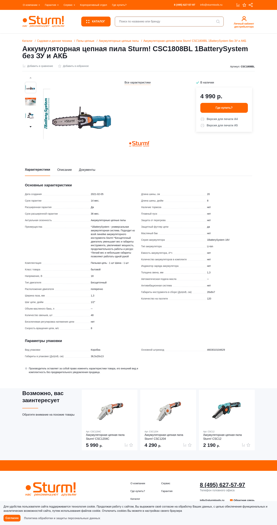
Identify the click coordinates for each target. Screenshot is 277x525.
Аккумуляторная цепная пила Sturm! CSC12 (222, 436)
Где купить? (119, 4)
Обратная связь (242, 500)
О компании (30, 4)
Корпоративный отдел (93, 4)
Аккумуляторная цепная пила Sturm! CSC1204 (164, 436)
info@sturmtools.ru (211, 4)
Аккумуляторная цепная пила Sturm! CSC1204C (105, 436)
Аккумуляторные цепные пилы (119, 40)
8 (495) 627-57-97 (184, 4)
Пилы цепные (85, 40)
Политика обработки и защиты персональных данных (62, 518)
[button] (219, 119)
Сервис (68, 4)
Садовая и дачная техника (54, 40)
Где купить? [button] (224, 107)
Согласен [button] (12, 518)
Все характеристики (138, 82)
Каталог (27, 40)
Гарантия (50, 4)
